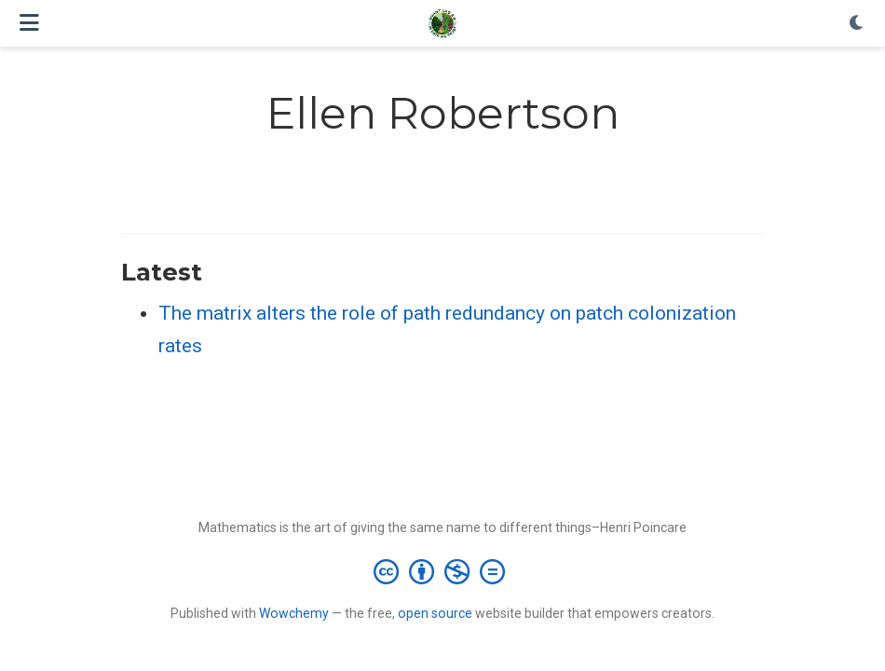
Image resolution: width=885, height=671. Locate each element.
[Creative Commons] (443, 571)
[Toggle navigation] (29, 23)
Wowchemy (294, 613)
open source (435, 613)
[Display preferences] (857, 23)
